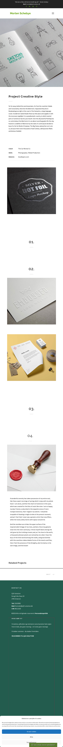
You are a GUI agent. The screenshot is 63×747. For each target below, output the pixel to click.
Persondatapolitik (41, 613)
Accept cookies (31, 732)
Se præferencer (31, 742)
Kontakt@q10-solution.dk (33, 4)
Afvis (31, 737)
